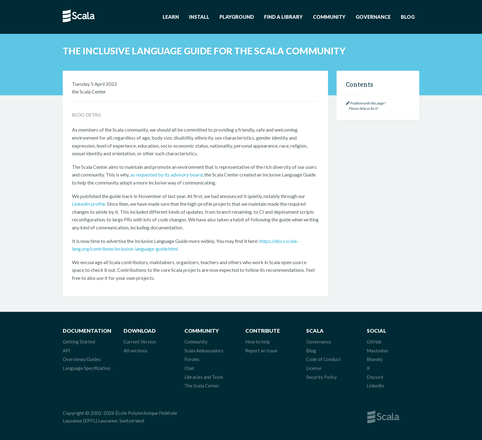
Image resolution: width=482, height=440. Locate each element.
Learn (171, 17)
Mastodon (377, 350)
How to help (257, 341)
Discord (375, 377)
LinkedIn (375, 385)
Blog (408, 17)
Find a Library (283, 17)
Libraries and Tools (203, 377)
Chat (189, 368)
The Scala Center (201, 385)
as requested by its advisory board (166, 174)
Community (329, 17)
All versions (136, 350)
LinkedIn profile (88, 204)
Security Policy (321, 377)
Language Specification (86, 368)
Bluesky (375, 359)
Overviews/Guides (82, 359)
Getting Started (79, 341)
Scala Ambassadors (203, 350)
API (66, 350)
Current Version (140, 341)
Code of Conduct (323, 359)
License (314, 368)
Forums (192, 359)
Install (199, 17)
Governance (373, 17)
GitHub (374, 341)
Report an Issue (261, 350)
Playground (236, 17)
